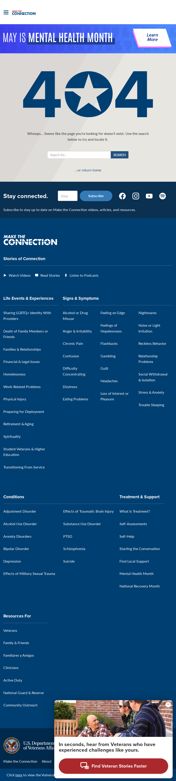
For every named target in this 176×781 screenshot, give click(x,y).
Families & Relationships (22, 349)
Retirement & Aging (18, 423)
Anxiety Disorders (17, 536)
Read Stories (50, 275)
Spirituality (12, 436)
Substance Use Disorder (82, 523)
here (18, 774)
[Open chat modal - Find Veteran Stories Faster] (113, 766)
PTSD (67, 536)
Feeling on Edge (113, 312)
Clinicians (11, 667)
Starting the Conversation (139, 548)
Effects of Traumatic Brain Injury (88, 511)
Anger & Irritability (77, 331)
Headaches (109, 380)
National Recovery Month (139, 586)
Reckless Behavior (152, 343)
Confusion (71, 355)
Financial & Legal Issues (21, 361)
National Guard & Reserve (23, 692)
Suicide (69, 561)
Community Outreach (20, 705)
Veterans (10, 630)
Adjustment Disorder (19, 511)
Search (119, 155)
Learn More (152, 37)
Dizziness (70, 386)
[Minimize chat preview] (168, 704)
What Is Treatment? (134, 511)
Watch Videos (20, 275)
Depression (12, 561)
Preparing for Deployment (23, 411)
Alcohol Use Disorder (20, 523)
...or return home (88, 170)
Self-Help (126, 536)
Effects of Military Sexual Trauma (29, 573)
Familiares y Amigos (18, 655)
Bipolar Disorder (16, 548)
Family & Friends (16, 642)
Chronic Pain (73, 343)
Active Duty (12, 680)
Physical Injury (14, 398)
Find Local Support (134, 561)
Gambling (108, 355)
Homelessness (14, 374)
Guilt (104, 368)
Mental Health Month (136, 573)
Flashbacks (109, 343)
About (47, 761)
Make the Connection (20, 761)
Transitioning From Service (24, 467)
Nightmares (147, 312)
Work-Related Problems (22, 386)
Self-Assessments (133, 523)
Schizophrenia (74, 548)
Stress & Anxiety (151, 392)
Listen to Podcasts (84, 275)
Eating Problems (75, 398)
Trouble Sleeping (151, 404)
